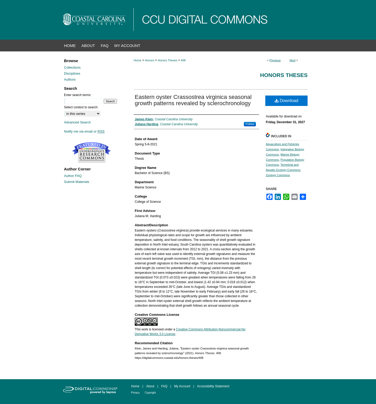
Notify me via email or (84, 131)
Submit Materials (76, 182)
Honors (149, 60)
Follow (250, 124)
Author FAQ (73, 176)
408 (183, 60)
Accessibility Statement (213, 386)
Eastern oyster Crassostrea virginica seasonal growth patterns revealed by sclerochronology (193, 100)
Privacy (135, 392)
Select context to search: (81, 107)
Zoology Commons (278, 175)
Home (137, 60)
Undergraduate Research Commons (91, 152)
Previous (275, 60)
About (150, 386)
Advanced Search (77, 122)
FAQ (164, 386)
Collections (72, 67)
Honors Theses (167, 60)
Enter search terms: (77, 95)
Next (293, 60)
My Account (182, 386)
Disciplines (72, 73)
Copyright (150, 392)
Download (286, 100)
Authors (70, 79)
